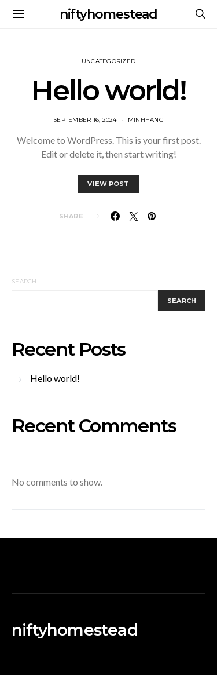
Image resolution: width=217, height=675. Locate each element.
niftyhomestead (109, 14)
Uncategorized (108, 61)
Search (24, 281)
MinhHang (146, 119)
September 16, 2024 (85, 119)
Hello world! (108, 90)
